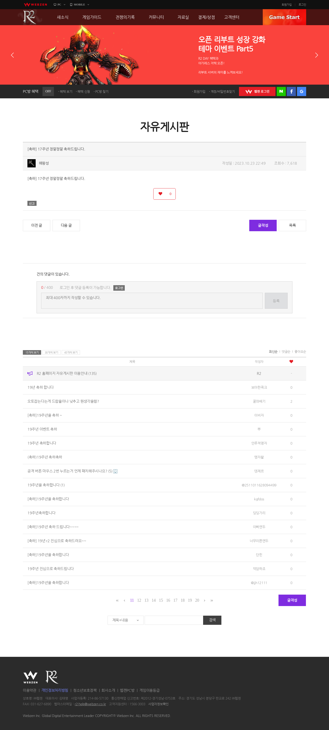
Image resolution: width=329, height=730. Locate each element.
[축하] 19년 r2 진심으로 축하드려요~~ (56, 541)
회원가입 (287, 4)
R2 (30, 17)
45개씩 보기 (71, 352)
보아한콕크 (259, 387)
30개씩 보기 (51, 352)
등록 (276, 301)
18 (183, 600)
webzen (35, 4)
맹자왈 (259, 457)
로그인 (302, 4)
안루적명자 (259, 443)
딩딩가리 (259, 513)
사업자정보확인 (158, 704)
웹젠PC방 (127, 690)
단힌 (259, 555)
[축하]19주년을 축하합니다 (48, 499)
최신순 (273, 351)
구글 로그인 (301, 91)
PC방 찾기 (102, 91)
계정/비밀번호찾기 (223, 91)
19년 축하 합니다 (40, 387)
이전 (12, 55)
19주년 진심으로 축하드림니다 (50, 568)
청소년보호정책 (85, 690)
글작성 (263, 225)
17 (175, 600)
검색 (212, 620)
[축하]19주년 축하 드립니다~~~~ (53, 527)
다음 (316, 55)
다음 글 (66, 225)
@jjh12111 (259, 583)
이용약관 (29, 690)
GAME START (284, 17)
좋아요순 (300, 351)
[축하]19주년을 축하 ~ (44, 415)
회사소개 (108, 690)
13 (146, 600)
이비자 (259, 415)
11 (132, 600)
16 (168, 600)
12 (139, 600)
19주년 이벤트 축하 (42, 429)
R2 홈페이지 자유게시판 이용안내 (67, 373)
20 (197, 600)
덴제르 (259, 471)
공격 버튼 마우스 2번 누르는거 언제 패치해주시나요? (72, 471)
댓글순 (286, 351)
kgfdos (259, 499)
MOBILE (79, 4)
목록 (292, 225)
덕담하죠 (259, 569)
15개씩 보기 (32, 352)
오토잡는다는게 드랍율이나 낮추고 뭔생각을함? (63, 401)
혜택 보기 (66, 91)
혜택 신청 (83, 91)
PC (59, 4)
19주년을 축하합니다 (46, 485)
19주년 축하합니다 (41, 443)
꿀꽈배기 (259, 401)
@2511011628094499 (259, 485)
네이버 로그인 (281, 91)
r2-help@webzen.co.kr (90, 704)
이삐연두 (259, 527)
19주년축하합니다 (41, 513)
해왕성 (44, 163)
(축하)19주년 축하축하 (44, 457)
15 (161, 600)
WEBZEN (30, 677)
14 (154, 600)
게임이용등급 (149, 690)
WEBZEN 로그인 (257, 91)
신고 (32, 203)
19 (190, 600)
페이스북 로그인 (291, 91)
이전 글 (36, 225)
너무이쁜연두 (259, 541)
